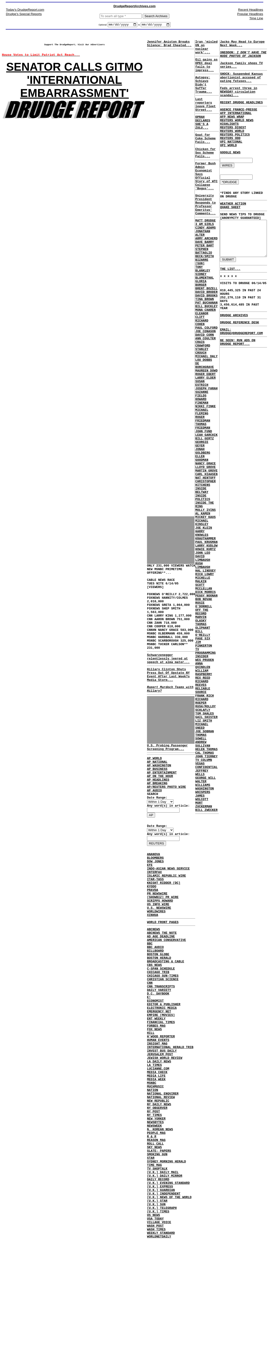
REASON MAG (156, 1239)
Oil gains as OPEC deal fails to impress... (206, 70)
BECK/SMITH (204, 295)
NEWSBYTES (155, 1218)
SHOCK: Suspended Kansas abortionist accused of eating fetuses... (239, 84)
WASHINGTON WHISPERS (204, 936)
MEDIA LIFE (156, 1162)
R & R (151, 1235)
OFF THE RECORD (201, 722)
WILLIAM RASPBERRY (203, 794)
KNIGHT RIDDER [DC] (163, 932)
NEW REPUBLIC (158, 1192)
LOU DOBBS (203, 419)
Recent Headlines (250, 9)
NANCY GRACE (205, 544)
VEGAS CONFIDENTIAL (206, 906)
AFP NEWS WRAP (230, 129)
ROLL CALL (155, 1243)
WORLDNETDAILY (159, 1355)
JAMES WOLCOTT (201, 944)
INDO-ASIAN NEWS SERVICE (168, 915)
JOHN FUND (203, 505)
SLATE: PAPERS (159, 1252)
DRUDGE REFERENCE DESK (236, 622)
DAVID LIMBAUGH (202, 657)
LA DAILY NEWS (159, 1145)
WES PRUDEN (204, 780)
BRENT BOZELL (206, 334)
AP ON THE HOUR (160, 811)
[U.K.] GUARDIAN (161, 1299)
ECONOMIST (155, 1072)
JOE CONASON (205, 385)
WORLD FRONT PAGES (163, 978)
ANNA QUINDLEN (202, 786)
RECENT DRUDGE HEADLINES (239, 113)
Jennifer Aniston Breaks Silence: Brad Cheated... (169, 45)
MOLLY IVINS (205, 600)
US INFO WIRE (158, 957)
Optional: (103, 25)
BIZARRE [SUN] (201, 301)
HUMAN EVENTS (158, 1119)
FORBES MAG (156, 1102)
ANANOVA (153, 897)
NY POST (153, 1205)
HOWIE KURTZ (205, 647)
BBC (149, 1003)
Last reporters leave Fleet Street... (205, 116)
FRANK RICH (204, 822)
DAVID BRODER (206, 338)
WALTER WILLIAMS (202, 927)
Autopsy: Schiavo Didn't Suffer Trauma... (203, 93)
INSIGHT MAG (157, 1123)
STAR (150, 1260)
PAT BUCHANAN (206, 351)
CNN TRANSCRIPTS (161, 1055)
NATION (152, 1179)
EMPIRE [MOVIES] (161, 1089)
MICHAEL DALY (206, 415)
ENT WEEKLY (156, 1093)
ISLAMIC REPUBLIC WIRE (166, 923)
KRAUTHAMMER (205, 634)
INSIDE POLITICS (202, 584)
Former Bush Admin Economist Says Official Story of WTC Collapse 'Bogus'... (206, 199)
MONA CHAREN (205, 359)
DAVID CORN (204, 389)
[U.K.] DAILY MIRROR (164, 1282)
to (139, 25)
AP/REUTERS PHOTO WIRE (166, 824)
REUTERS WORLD (230, 146)
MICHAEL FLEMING (201, 481)
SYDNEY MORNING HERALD (166, 1265)
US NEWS (153, 1329)
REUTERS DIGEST (231, 142)
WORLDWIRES (156, 966)
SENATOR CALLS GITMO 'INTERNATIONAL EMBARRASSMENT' (74, 84)
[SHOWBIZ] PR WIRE (163, 949)
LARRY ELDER (205, 441)
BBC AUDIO (155, 1007)
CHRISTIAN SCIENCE (163, 1046)
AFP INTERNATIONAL (234, 125)
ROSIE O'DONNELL (203, 713)
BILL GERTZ (204, 514)
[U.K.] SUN (156, 1316)
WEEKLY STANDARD (161, 1350)
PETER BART (204, 282)
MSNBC (151, 1170)
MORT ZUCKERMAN (203, 953)
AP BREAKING (157, 819)
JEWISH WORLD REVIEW (164, 1140)
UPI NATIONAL (229, 159)
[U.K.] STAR (157, 1312)
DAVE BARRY (204, 278)
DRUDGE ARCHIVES (231, 614)
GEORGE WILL (205, 921)
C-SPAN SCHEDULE (161, 1033)
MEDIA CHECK (157, 1158)
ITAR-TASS (155, 927)
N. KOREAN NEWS (160, 1226)
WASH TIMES (156, 1346)
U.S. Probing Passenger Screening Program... (167, 777)
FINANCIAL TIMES (161, 1098)
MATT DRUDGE (205, 252)
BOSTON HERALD (159, 1020)
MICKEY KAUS (205, 608)
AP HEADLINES (158, 815)
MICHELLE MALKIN (202, 683)
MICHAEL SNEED (201, 859)
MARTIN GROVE (206, 552)
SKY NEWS (154, 1248)
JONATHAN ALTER (202, 267)
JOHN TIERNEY (206, 895)
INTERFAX (154, 919)
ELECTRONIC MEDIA (162, 1080)
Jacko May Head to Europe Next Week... (240, 45)
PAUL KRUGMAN (206, 638)
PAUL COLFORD (206, 381)
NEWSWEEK (154, 1222)
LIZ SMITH (203, 852)
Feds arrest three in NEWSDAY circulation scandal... (236, 100)
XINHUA (152, 970)
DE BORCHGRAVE (204, 426)
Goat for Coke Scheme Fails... (205, 155)
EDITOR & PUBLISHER (163, 1076)
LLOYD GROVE (205, 548)
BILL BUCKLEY (206, 355)
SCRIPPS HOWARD (160, 953)
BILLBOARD (155, 1012)
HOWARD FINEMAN (201, 469)
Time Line (256, 18)
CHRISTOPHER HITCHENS (205, 567)
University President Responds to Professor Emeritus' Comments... (205, 234)
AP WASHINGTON (159, 798)
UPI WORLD (226, 163)
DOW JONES (155, 906)
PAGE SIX (202, 754)
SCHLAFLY (202, 840)
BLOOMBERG (155, 902)
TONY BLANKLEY (202, 310)
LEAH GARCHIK (206, 510)
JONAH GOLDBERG (202, 529)
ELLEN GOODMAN (201, 537)
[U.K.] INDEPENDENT (163, 1303)
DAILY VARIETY (159, 1059)
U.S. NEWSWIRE (159, 962)
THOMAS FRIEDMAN (202, 499)
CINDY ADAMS (205, 261)
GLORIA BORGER (200, 327)
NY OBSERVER (157, 1200)
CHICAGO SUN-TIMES (163, 1042)
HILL (150, 1110)
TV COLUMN (203, 900)
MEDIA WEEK (156, 1166)
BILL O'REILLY (202, 747)
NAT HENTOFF (205, 561)
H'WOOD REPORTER (161, 1115)
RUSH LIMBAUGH (202, 666)
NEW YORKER (156, 1213)
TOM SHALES (204, 844)
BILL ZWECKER (206, 960)
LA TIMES (154, 1149)
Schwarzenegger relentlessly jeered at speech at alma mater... (168, 681)
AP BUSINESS (157, 802)
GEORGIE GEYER (201, 520)
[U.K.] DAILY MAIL (163, 1278)
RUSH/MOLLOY (205, 835)
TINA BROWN (204, 347)
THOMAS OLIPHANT (202, 739)
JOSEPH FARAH (206, 454)
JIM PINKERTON (203, 760)
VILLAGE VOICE (159, 1338)
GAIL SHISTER (206, 848)
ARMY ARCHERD (206, 274)
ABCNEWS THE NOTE (162, 990)
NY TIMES (154, 1209)
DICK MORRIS (205, 698)
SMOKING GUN (157, 1256)
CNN (149, 1050)
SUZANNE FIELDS (201, 460)
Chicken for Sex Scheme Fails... (205, 172)
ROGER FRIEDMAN (202, 490)
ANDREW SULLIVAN (202, 880)
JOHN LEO (202, 651)
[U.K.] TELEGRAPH (162, 1320)
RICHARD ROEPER (201, 829)
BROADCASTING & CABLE (165, 1025)
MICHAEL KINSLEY (201, 614)
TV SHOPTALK (157, 1273)
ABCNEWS (153, 986)
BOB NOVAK (203, 707)
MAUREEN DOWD (206, 432)
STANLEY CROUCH (201, 409)
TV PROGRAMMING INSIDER (205, 771)
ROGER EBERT (205, 437)
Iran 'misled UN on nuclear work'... (206, 49)
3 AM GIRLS (204, 257)
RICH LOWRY (204, 677)
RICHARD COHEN (201, 374)
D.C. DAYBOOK (158, 1063)
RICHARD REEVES (201, 807)
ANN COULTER (205, 394)
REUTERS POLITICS (233, 151)
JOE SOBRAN (204, 865)
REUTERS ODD (228, 155)
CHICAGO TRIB (158, 1037)
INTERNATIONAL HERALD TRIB (170, 1128)
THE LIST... (227, 574)
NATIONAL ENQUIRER (163, 1183)
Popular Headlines (250, 14)
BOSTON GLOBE (158, 1016)
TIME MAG (154, 1269)
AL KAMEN (202, 604)
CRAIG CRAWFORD (202, 400)
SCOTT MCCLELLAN (203, 692)
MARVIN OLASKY (200, 730)
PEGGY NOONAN (206, 702)
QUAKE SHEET (228, 232)
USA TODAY (155, 1333)
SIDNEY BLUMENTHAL (204, 319)
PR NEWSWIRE (157, 945)
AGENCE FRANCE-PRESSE (236, 121)
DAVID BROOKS (206, 342)
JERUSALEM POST (160, 1136)
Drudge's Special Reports (24, 14)
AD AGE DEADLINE (161, 995)
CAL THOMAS (204, 891)
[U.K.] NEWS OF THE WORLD (169, 1308)
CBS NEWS (154, 1029)
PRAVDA (152, 940)
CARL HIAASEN (206, 557)
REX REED (202, 801)
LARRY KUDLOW (206, 642)
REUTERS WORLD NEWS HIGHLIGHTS (234, 135)
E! (149, 1067)
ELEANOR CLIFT (201, 366)
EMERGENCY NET (159, 1085)
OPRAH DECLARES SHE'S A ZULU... (202, 136)
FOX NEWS (154, 1106)
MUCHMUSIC (155, 1175)
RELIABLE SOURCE (202, 816)
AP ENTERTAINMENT (162, 806)
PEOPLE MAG (156, 1230)
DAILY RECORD (158, 1286)
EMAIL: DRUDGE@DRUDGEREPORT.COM (238, 632)
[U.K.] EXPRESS (160, 1295)
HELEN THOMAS (206, 887)
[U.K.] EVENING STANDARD (168, 1290)
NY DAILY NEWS (159, 1196)
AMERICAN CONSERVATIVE (166, 999)
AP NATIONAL (157, 794)
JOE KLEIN (203, 621)
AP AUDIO (154, 828)
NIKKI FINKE (205, 475)
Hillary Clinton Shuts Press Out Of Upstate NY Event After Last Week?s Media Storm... (168, 700)
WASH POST (155, 1342)
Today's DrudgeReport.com (25, 9)
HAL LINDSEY (205, 672)
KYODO (151, 936)
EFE (149, 910)
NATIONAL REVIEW (161, 1188)
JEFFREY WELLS (201, 914)
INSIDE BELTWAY (201, 576)
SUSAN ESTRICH (201, 447)
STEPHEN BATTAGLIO (203, 289)
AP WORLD (154, 789)
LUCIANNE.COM (158, 1153)
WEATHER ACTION (231, 228)
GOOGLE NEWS (228, 172)
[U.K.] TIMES (158, 1325)
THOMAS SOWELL (200, 872)
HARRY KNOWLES (201, 627)
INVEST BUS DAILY (162, 1132)
